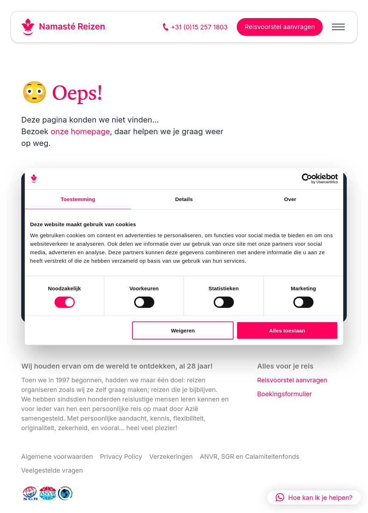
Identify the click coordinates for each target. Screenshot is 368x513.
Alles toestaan (287, 330)
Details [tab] (184, 199)
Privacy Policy (121, 456)
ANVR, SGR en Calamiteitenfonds (249, 456)
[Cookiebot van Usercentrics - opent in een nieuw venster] (307, 178)
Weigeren (183, 330)
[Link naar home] (63, 26)
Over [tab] (290, 199)
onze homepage (80, 131)
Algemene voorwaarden (57, 456)
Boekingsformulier (284, 394)
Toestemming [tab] (78, 199)
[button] (314, 497)
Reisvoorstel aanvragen (292, 380)
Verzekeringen (171, 456)
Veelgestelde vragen (52, 470)
